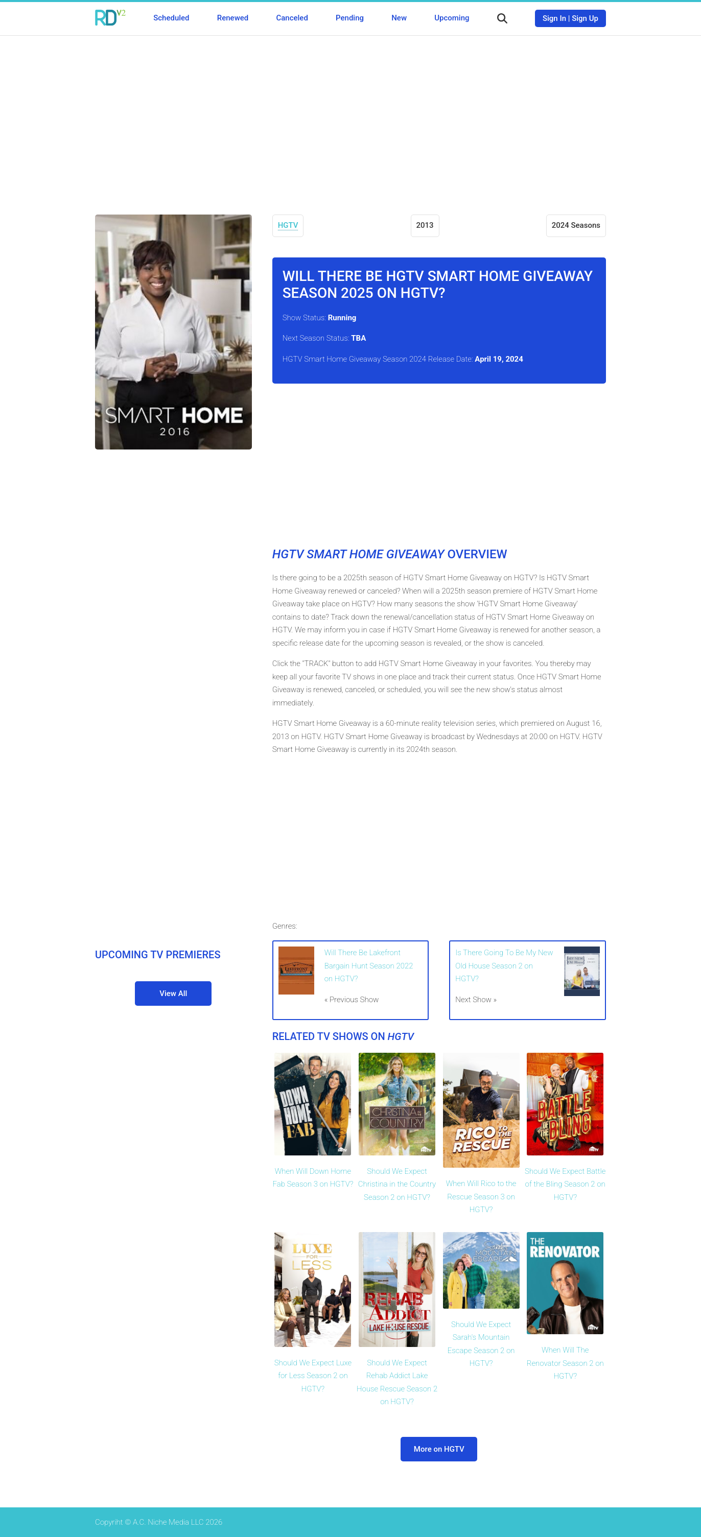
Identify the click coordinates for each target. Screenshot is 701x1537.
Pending (350, 17)
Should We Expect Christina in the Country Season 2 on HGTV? (397, 1184)
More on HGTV (439, 1449)
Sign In (554, 18)
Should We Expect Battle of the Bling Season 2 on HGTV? (565, 1184)
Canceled (292, 17)
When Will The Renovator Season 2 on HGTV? (565, 1363)
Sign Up (585, 18)
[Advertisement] (350, 117)
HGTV (288, 225)
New (399, 17)
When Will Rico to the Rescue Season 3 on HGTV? (481, 1196)
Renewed (232, 17)
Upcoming (451, 17)
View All (173, 993)
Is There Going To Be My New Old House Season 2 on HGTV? (504, 965)
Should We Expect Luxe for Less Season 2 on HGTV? (313, 1375)
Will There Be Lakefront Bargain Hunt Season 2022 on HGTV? (368, 965)
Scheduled (171, 17)
